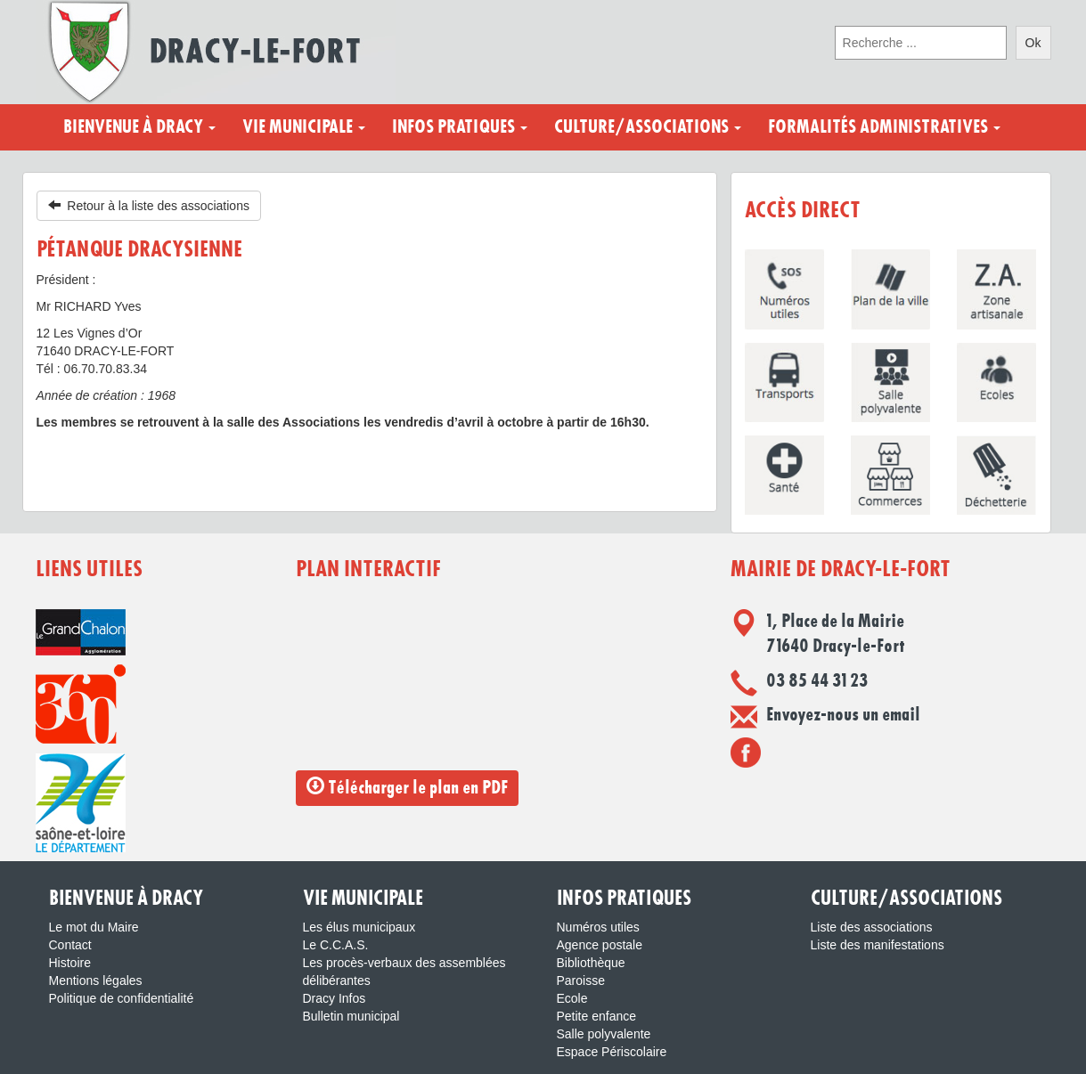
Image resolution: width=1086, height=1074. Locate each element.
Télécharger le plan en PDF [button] (407, 787)
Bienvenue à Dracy (139, 127)
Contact (70, 945)
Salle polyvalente (604, 1034)
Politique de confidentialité (121, 998)
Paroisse (581, 980)
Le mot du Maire (94, 927)
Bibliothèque (591, 963)
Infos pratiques (459, 127)
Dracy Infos (334, 998)
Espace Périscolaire (612, 1052)
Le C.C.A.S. (336, 945)
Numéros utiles (598, 927)
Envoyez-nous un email (843, 715)
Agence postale (600, 945)
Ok (1033, 43)
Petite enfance (597, 1016)
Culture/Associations (647, 127)
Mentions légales (96, 980)
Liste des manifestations (877, 945)
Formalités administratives (884, 127)
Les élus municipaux (359, 927)
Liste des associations (872, 927)
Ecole (572, 998)
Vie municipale (303, 127)
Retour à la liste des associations (148, 206)
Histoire (70, 963)
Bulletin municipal (351, 1016)
